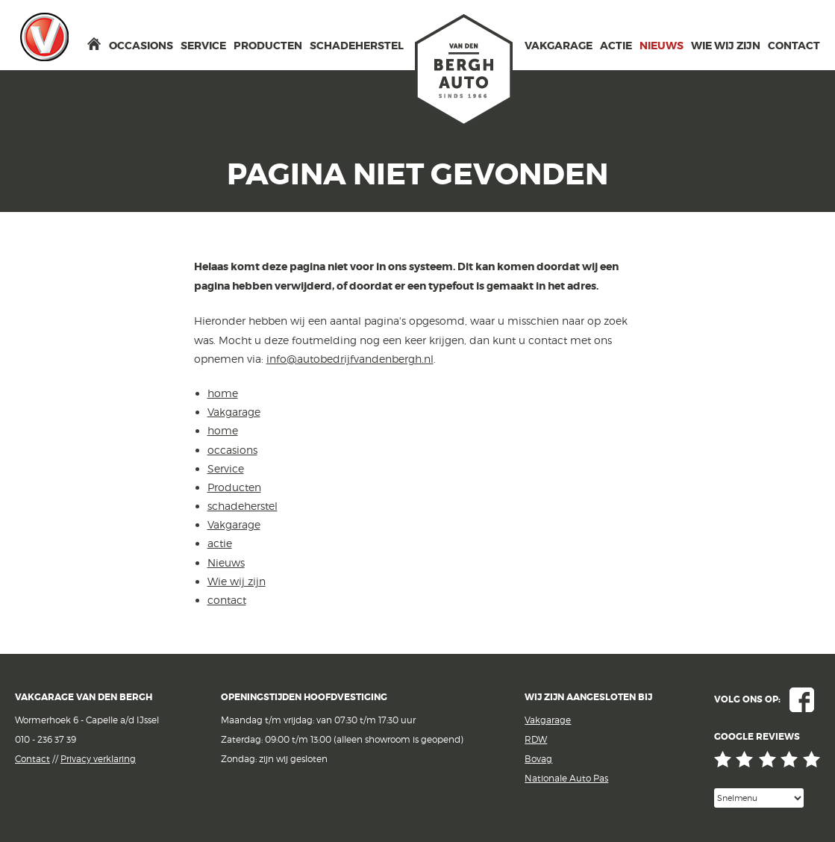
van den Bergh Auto (464, 71)
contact (794, 45)
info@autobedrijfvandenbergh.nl (350, 358)
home (94, 43)
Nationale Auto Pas (566, 778)
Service (203, 45)
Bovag (538, 758)
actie (616, 45)
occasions (141, 45)
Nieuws (661, 45)
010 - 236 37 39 (45, 739)
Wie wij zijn (725, 45)
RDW (536, 739)
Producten (268, 45)
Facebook (801, 699)
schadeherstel (357, 45)
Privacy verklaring (98, 758)
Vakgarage (44, 36)
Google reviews (767, 759)
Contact (32, 758)
